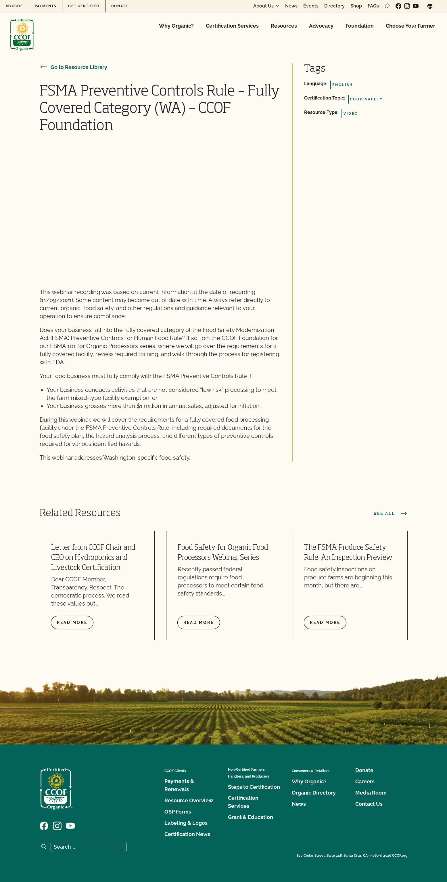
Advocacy (321, 26)
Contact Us (369, 804)
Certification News (187, 834)
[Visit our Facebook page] (398, 6)
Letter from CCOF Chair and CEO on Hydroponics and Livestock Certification (93, 558)
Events (311, 6)
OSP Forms (177, 812)
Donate (119, 6)
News (291, 6)
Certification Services (232, 26)
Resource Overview (188, 800)
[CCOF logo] (22, 29)
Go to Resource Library (73, 67)
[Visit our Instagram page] (407, 6)
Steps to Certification (254, 787)
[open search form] (387, 6)
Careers (365, 781)
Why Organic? (176, 26)
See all (391, 513)
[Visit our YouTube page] (416, 6)
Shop (356, 6)
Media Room (371, 793)
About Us (263, 6)
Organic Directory (314, 793)
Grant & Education (250, 817)
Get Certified (83, 6)
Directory (334, 6)
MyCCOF (14, 6)
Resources (284, 26)
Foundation (360, 26)
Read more (72, 622)
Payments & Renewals (179, 785)
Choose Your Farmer (410, 26)
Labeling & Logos (186, 823)
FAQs (373, 6)
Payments (45, 6)
